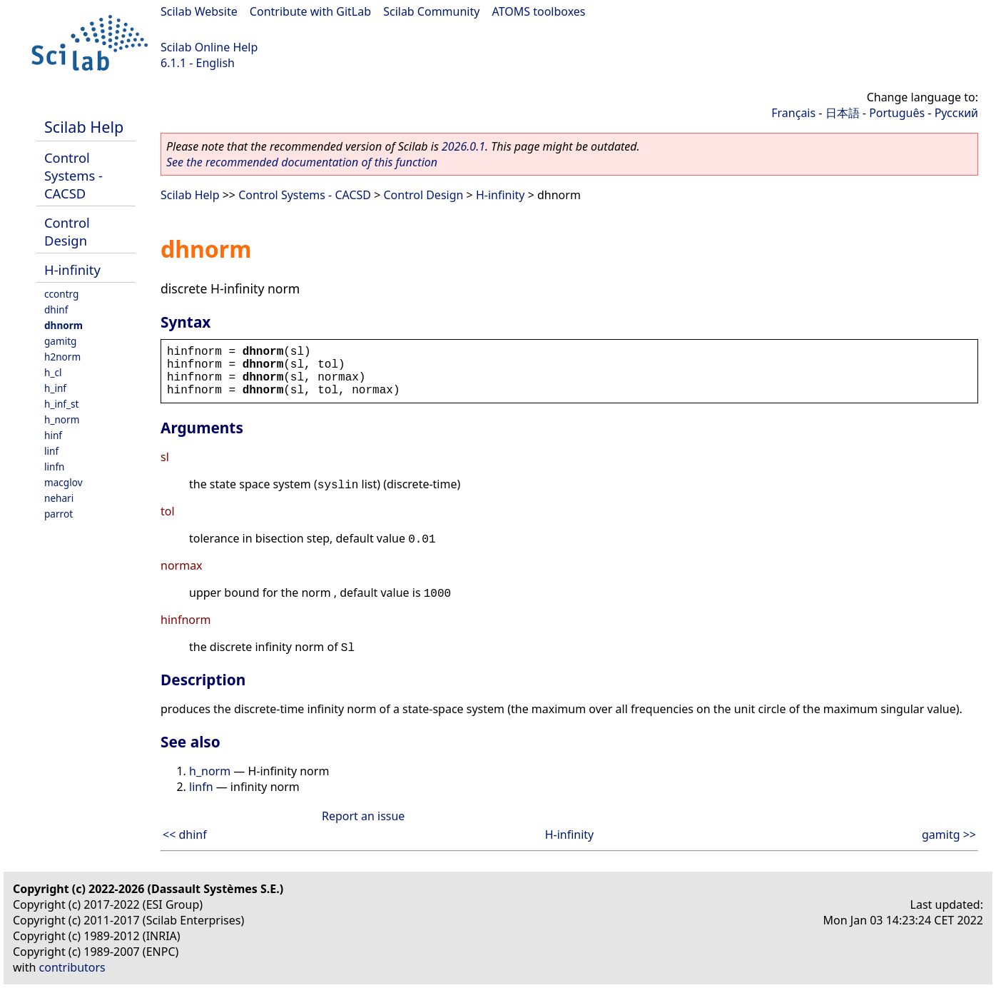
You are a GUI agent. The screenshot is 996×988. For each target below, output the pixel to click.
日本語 (842, 113)
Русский (956, 113)
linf (51, 451)
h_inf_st (61, 403)
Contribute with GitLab (310, 11)
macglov (63, 482)
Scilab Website (199, 11)
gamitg (60, 341)
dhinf (56, 309)
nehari (58, 498)
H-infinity (72, 269)
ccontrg (61, 294)
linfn (54, 466)
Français (793, 113)
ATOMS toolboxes (539, 11)
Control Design (67, 231)
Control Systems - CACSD (73, 175)
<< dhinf (185, 834)
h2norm (62, 356)
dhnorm (63, 325)
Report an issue (363, 816)
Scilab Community (431, 11)
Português (897, 113)
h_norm (61, 419)
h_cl (52, 372)
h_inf (55, 388)
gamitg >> (949, 834)
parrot (58, 513)
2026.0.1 (463, 146)
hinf (53, 435)
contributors (72, 967)
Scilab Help (83, 126)
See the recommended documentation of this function (301, 162)
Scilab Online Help (209, 47)
